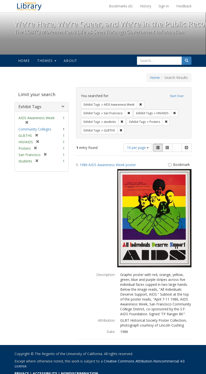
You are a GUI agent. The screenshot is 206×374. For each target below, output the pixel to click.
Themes (46, 60)
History (145, 6)
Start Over (177, 96)
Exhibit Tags (29, 106)
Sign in (164, 6)
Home (24, 60)
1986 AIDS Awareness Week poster (108, 164)
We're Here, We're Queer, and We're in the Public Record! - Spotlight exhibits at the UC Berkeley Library (29, 6)
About (70, 60)
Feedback (183, 6)
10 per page (138, 147)
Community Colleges (34, 129)
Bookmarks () (120, 6)
